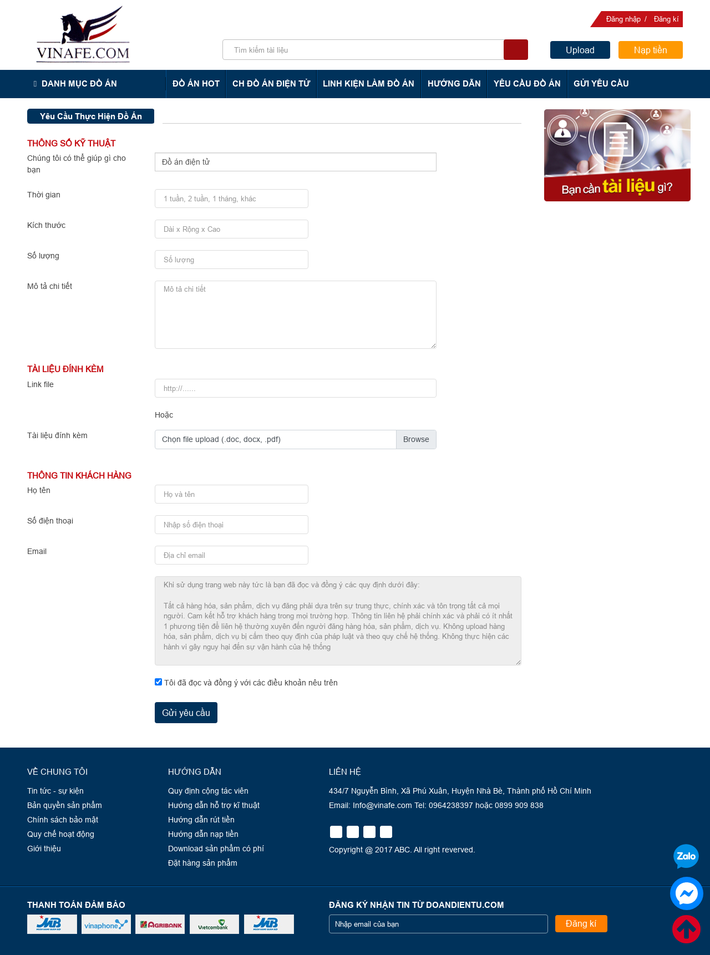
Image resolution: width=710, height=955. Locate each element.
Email (37, 551)
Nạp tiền (650, 50)
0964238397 (641, 247)
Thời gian (43, 194)
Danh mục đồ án (78, 83)
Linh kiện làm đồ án (368, 83)
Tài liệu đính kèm (57, 435)
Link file (40, 384)
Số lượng (43, 255)
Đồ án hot (196, 83)
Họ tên (38, 490)
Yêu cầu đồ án (525, 83)
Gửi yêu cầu (598, 83)
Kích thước (46, 225)
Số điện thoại (50, 520)
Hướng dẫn (452, 83)
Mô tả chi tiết (49, 286)
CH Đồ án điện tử (271, 83)
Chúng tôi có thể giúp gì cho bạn (76, 164)
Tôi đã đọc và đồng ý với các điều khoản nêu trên (251, 682)
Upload (580, 50)
